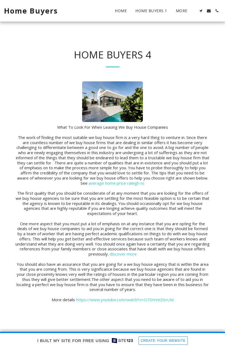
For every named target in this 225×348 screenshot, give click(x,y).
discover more (123, 254)
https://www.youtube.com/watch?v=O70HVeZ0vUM (125, 299)
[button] (200, 11)
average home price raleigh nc (117, 183)
